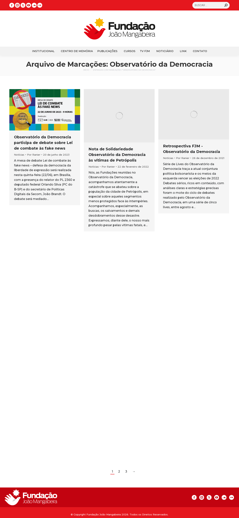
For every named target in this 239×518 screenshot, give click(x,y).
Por (33, 154)
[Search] (211, 5)
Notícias (19, 154)
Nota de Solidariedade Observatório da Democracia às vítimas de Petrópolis (117, 154)
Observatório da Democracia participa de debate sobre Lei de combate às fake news (43, 143)
